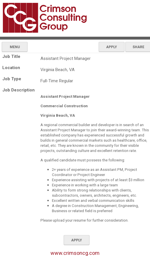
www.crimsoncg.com (75, 253)
